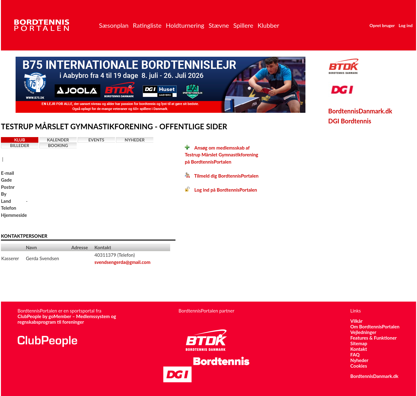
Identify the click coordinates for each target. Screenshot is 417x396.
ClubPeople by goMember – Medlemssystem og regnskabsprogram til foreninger (66, 319)
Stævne (218, 25)
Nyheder (135, 139)
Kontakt (358, 349)
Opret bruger (382, 25)
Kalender (58, 139)
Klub (19, 139)
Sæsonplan (113, 25)
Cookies (358, 366)
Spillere (243, 25)
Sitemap (358, 343)
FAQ (355, 354)
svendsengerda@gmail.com (122, 262)
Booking (58, 145)
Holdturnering (185, 25)
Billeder (19, 145)
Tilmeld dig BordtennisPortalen (221, 176)
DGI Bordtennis (349, 121)
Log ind (406, 25)
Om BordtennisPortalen (375, 326)
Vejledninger (363, 332)
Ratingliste (147, 25)
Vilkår (356, 321)
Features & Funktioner (373, 338)
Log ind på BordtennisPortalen (221, 190)
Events (96, 139)
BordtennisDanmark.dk (360, 111)
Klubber (268, 25)
